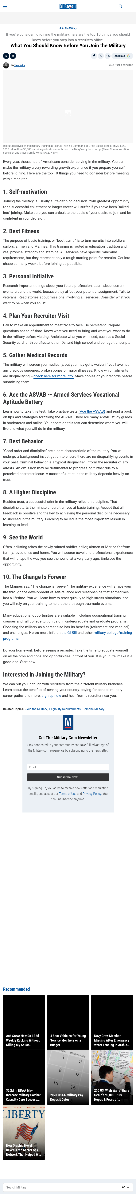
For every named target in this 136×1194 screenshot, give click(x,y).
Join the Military (68, 28)
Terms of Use (67, 794)
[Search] (120, 6)
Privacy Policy (92, 794)
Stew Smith (19, 65)
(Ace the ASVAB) (92, 411)
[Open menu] (5, 6)
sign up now (51, 695)
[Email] (108, 56)
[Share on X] (101, 56)
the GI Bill (69, 632)
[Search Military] (61, 1187)
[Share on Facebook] (94, 56)
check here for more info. (53, 376)
